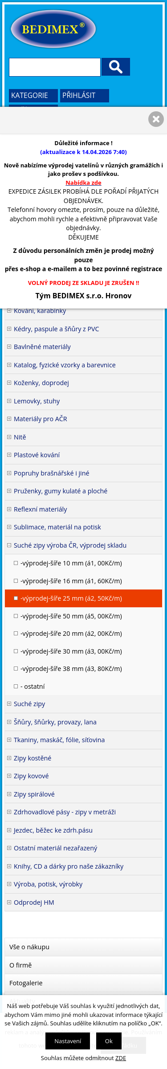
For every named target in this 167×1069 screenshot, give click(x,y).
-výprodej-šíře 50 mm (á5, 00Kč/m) (71, 616)
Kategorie (29, 95)
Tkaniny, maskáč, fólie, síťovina (59, 740)
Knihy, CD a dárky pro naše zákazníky (68, 866)
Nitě (20, 437)
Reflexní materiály (40, 509)
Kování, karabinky (40, 310)
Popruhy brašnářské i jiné (52, 473)
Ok (109, 1041)
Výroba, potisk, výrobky (48, 884)
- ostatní (32, 686)
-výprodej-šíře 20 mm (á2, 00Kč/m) (71, 633)
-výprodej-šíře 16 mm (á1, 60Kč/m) (71, 581)
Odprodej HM (34, 902)
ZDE (120, 1058)
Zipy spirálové (34, 794)
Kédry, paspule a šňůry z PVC (56, 329)
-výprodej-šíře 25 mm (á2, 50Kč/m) (71, 598)
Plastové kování (37, 455)
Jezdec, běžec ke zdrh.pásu (53, 830)
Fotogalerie (26, 983)
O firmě (20, 965)
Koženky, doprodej (41, 382)
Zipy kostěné (32, 758)
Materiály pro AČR (40, 419)
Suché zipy (29, 703)
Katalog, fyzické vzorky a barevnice (65, 365)
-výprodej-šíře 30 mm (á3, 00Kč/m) (71, 651)
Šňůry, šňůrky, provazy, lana (55, 722)
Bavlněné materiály (42, 346)
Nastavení (67, 1041)
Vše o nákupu (29, 947)
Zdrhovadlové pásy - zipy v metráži (65, 812)
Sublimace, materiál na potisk (57, 527)
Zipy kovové (31, 776)
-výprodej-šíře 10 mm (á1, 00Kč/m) (71, 563)
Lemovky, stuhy (37, 401)
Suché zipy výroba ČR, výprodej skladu (70, 545)
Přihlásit (78, 95)
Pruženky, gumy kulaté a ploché (60, 491)
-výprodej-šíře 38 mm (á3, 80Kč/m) (71, 668)
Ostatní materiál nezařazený (55, 848)
